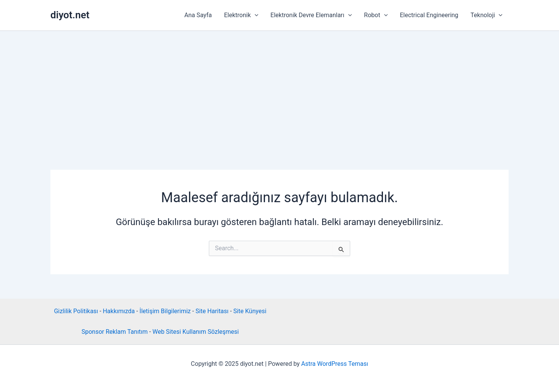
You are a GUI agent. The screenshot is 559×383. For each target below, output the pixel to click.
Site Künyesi (250, 311)
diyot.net (69, 15)
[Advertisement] (279, 88)
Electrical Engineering (429, 15)
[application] (254, 15)
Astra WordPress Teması (334, 363)
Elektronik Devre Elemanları (311, 15)
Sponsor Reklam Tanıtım (114, 331)
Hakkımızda (119, 311)
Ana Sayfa (198, 15)
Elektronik (241, 15)
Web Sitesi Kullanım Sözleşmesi (195, 331)
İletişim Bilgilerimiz (165, 311)
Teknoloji (486, 15)
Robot (376, 15)
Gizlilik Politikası (76, 311)
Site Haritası (212, 311)
